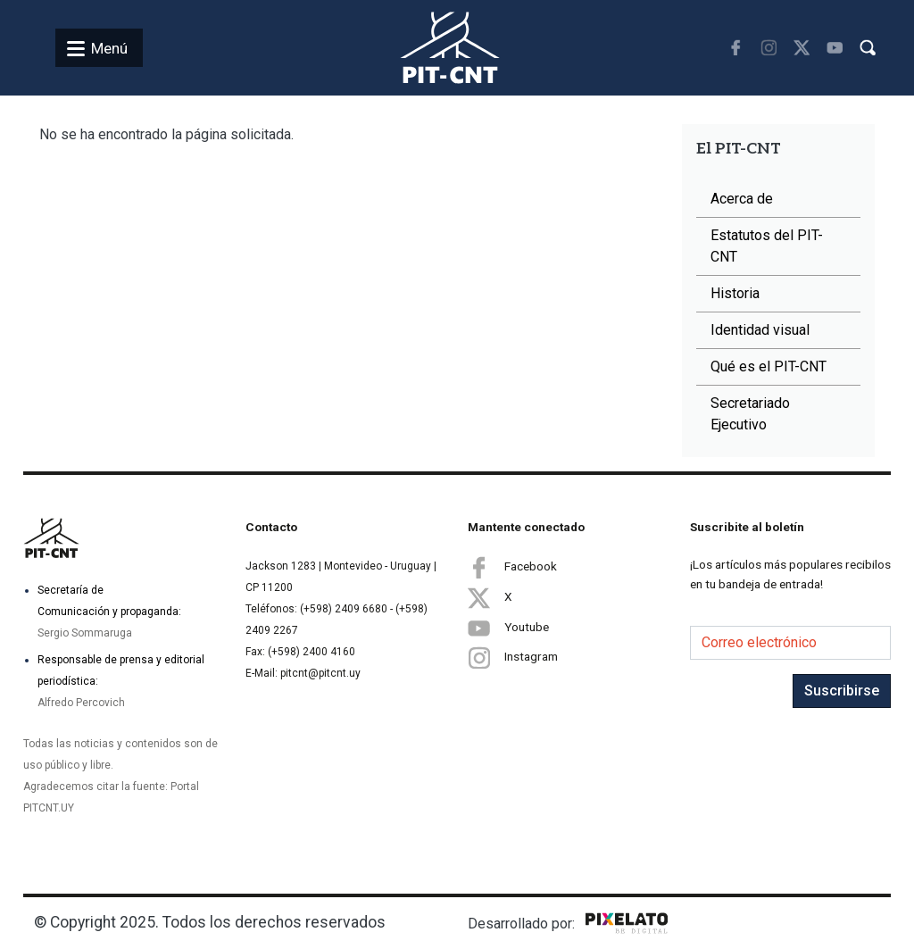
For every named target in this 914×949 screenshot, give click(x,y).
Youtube (508, 627)
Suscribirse (841, 690)
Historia (735, 293)
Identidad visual (760, 329)
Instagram (513, 657)
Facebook (512, 567)
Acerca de (741, 198)
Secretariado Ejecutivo (750, 414)
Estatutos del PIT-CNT (766, 246)
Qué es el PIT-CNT (768, 366)
